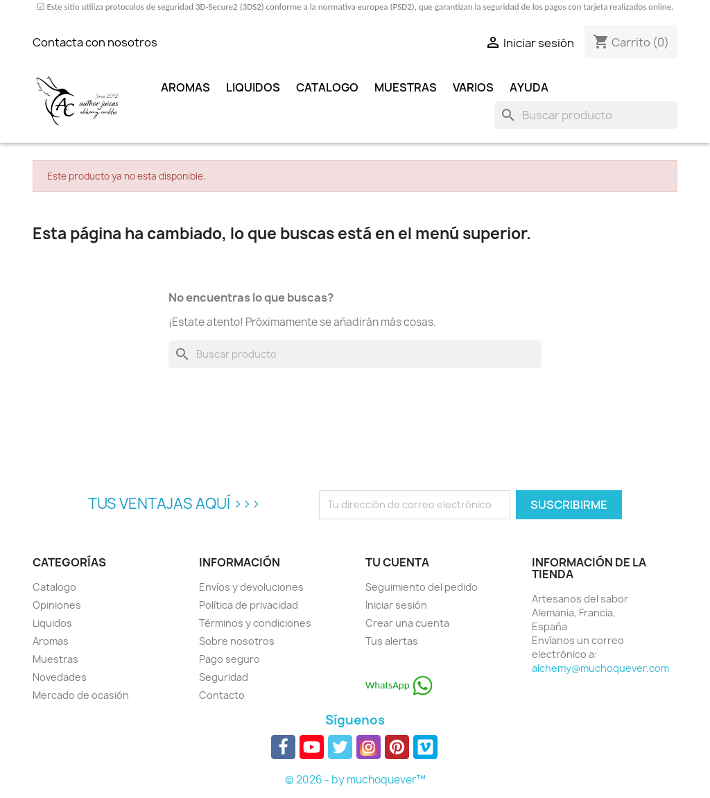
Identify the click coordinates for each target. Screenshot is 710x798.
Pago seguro (229, 659)
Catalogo (327, 87)
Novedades (60, 677)
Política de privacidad (248, 604)
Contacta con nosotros (95, 42)
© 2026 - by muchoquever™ (355, 779)
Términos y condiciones (255, 623)
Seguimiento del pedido (421, 586)
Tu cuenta (397, 562)
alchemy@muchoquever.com (600, 668)
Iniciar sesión (396, 604)
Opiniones (57, 604)
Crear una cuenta (407, 623)
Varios (473, 87)
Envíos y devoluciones (251, 586)
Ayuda (529, 87)
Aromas (185, 87)
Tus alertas (391, 641)
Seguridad (223, 677)
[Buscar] (585, 115)
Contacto (222, 695)
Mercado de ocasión (81, 695)
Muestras (405, 87)
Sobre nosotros (237, 641)
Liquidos (253, 87)
